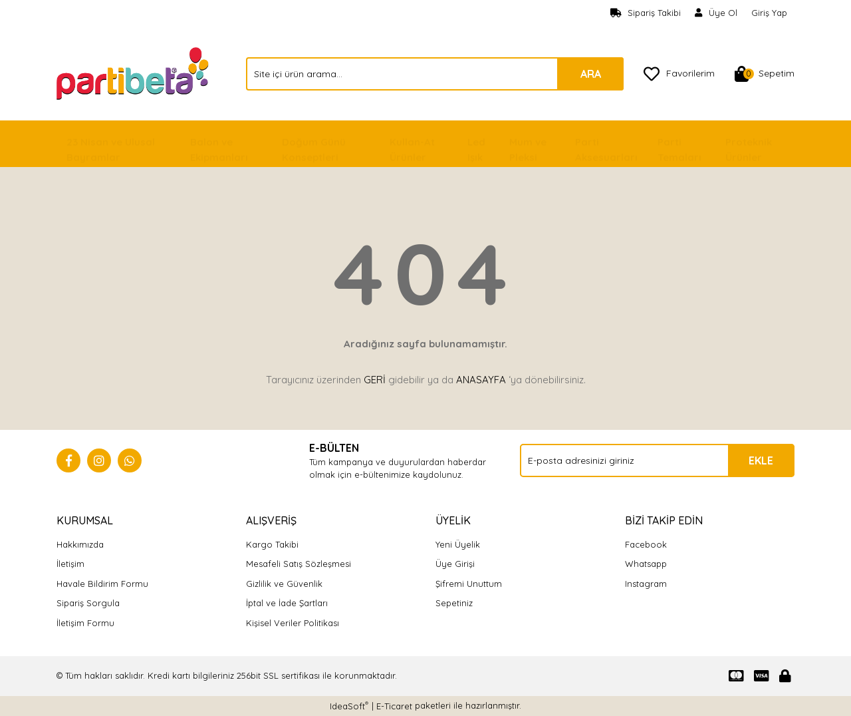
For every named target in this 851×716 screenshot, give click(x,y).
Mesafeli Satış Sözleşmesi (298, 563)
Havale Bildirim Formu (102, 583)
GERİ (375, 379)
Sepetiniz (454, 603)
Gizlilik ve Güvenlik (284, 583)
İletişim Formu (85, 623)
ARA (590, 74)
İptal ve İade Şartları (287, 603)
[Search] (435, 73)
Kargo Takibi (272, 544)
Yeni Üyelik (457, 544)
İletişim (70, 563)
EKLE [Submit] (761, 460)
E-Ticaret (394, 706)
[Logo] (134, 72)
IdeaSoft (349, 705)
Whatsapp (646, 563)
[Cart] (764, 74)
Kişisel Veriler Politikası (292, 623)
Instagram (646, 583)
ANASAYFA (481, 379)
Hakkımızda (80, 544)
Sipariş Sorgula (88, 603)
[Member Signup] (716, 13)
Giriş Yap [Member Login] (769, 12)
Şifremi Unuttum (468, 583)
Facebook (646, 544)
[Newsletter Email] (657, 460)
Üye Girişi (455, 563)
